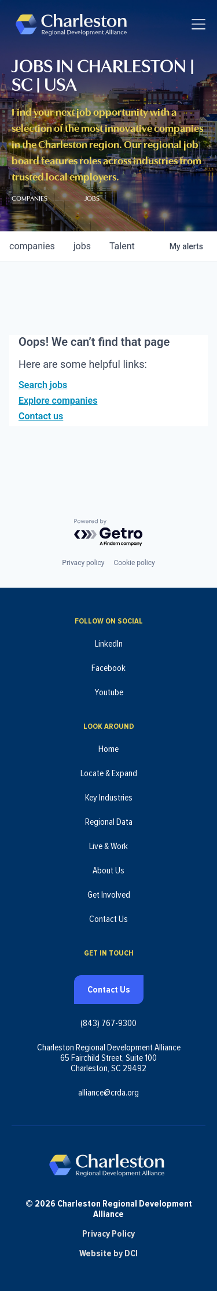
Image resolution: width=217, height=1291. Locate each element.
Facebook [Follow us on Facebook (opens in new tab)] (108, 668)
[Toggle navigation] (198, 24)
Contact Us (108, 919)
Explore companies (58, 400)
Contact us (41, 416)
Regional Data (109, 822)
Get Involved (108, 894)
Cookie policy (134, 563)
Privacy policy (83, 563)
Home (108, 749)
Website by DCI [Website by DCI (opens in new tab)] (108, 1253)
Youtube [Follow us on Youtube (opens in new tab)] (108, 692)
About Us (108, 870)
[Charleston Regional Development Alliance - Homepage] (71, 24)
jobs (82, 246)
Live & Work (108, 846)
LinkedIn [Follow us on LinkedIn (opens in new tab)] (109, 643)
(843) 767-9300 (108, 1023)
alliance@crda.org (108, 1092)
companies (32, 246)
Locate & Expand (108, 773)
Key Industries (109, 797)
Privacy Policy (108, 1233)
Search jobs (43, 384)
